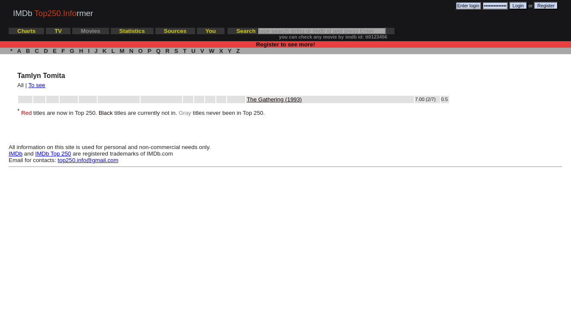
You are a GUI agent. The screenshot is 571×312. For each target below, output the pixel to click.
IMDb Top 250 (53, 153)
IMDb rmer (53, 13)
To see (36, 85)
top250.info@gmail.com (88, 160)
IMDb (15, 153)
